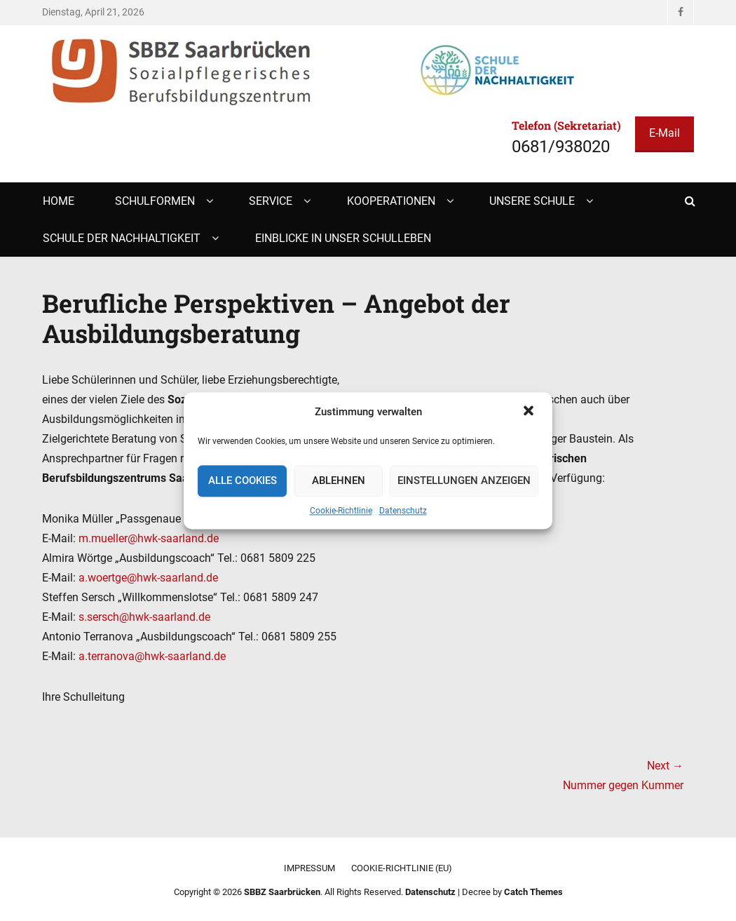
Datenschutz (403, 511)
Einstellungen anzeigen (464, 481)
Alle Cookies (242, 481)
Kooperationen (391, 201)
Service (270, 201)
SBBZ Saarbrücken (282, 892)
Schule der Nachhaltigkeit (121, 238)
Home (58, 201)
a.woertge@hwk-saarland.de (148, 577)
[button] (530, 411)
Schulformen (155, 201)
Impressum (309, 868)
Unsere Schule (532, 201)
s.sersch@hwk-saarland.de (144, 617)
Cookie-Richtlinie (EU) (401, 868)
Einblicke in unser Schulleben (343, 238)
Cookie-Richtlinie (341, 511)
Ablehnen (338, 481)
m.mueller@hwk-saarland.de (149, 538)
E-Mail (664, 133)
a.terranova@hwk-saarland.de (152, 656)
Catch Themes (533, 892)
